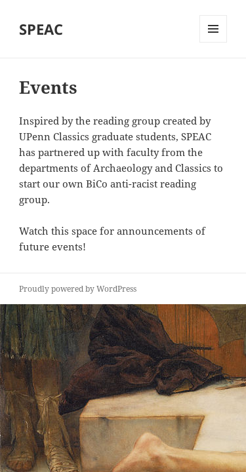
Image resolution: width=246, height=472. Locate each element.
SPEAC (41, 29)
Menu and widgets (213, 42)
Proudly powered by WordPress (77, 288)
